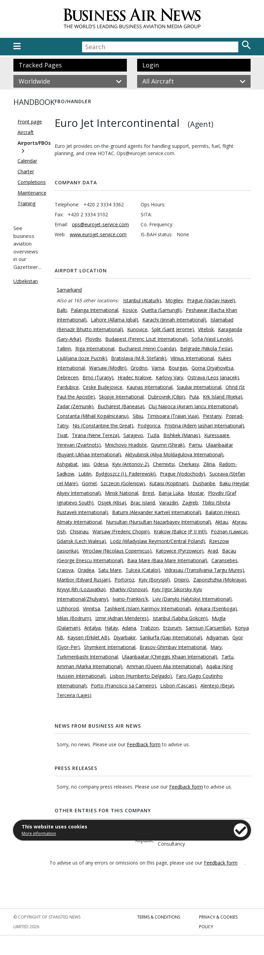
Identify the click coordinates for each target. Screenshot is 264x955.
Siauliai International (199, 387)
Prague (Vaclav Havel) (211, 300)
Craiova (65, 570)
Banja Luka (171, 493)
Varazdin (168, 502)
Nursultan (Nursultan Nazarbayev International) (158, 522)
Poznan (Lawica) (229, 531)
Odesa (101, 464)
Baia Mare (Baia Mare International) (167, 560)
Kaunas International (149, 387)
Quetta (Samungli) (161, 310)
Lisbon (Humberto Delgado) (141, 676)
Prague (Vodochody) (182, 473)
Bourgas (177, 368)
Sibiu (138, 416)
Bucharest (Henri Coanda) (147, 348)
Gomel (89, 483)
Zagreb (190, 502)
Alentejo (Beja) (217, 685)
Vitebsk (206, 329)
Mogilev (174, 300)
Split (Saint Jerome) (173, 329)
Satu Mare (109, 570)
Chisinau (79, 531)
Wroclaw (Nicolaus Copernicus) (117, 550)
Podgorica (149, 425)
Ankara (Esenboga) (216, 608)
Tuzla (153, 435)
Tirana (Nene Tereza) (95, 435)
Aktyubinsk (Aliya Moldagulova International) (174, 454)
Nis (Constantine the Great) (103, 425)
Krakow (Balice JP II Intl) (180, 531)
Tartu (227, 656)
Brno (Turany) (97, 377)
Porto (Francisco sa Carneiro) (123, 685)
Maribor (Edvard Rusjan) (83, 579)
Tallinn (64, 348)
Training (26, 203)
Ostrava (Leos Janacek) (213, 377)
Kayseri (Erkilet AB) (88, 637)
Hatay (111, 628)
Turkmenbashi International (87, 656)
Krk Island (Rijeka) (222, 396)
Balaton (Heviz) (222, 512)
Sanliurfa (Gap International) (171, 637)
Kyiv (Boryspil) (154, 579)
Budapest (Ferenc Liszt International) (146, 339)
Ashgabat (67, 464)
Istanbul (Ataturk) (142, 300)
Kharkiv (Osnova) (128, 589)
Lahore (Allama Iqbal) (114, 319)
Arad (213, 550)
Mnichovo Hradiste (126, 445)
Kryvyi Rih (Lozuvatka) (81, 589)
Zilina (209, 464)
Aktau (221, 522)
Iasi (85, 464)
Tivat (62, 435)
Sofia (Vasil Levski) (211, 339)
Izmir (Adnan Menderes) (121, 618)
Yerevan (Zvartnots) (79, 445)
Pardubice (68, 387)
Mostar (196, 493)
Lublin (84, 473)
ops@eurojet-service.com (100, 224)
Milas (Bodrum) (74, 618)
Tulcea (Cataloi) (142, 570)
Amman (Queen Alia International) (164, 666)
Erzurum (172, 628)
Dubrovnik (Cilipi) (166, 396)
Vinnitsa (91, 608)
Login (150, 65)
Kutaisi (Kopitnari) (168, 483)
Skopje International (121, 396)
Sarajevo (133, 435)
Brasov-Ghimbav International (173, 647)
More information (39, 833)
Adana (129, 628)
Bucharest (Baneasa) (121, 406)
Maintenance (32, 192)
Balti (62, 310)
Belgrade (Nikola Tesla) (206, 348)
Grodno (139, 368)
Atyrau (239, 522)
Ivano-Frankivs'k (130, 599)
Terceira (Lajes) (74, 695)
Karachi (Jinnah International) (174, 319)
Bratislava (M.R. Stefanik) (138, 358)
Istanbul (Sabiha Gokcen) (180, 618)
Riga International (94, 348)
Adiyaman (217, 637)
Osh (61, 531)
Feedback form (144, 744)
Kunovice (137, 329)
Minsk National (121, 493)
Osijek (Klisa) (112, 502)
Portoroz (124, 579)
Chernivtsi (164, 464)
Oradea (86, 570)
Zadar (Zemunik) (75, 406)
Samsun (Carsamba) (208, 628)
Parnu (195, 445)
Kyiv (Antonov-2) (130, 464)
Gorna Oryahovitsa (212, 368)
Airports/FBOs (34, 143)
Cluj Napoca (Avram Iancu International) (193, 406)
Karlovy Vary (169, 377)
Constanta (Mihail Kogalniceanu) (93, 416)
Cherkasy (189, 464)
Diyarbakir (124, 637)
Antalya (92, 628)
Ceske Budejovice (102, 387)
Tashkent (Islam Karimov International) (147, 608)
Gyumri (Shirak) (168, 445)
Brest (148, 493)
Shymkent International (109, 647)
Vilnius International (192, 358)
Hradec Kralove (135, 377)
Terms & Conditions (158, 917)
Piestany (212, 416)
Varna (158, 368)
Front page (30, 121)
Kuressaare (216, 435)
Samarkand (69, 289)
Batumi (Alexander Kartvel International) (156, 512)
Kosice (129, 310)
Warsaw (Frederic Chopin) (121, 531)
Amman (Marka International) (89, 666)
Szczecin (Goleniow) (123, 483)
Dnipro (181, 579)
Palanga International (94, 310)
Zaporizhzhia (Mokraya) (219, 579)
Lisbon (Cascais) (178, 685)
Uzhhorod (68, 608)
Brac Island (142, 502)
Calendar (27, 161)
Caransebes (224, 560)
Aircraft (26, 132)
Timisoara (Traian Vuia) (173, 416)
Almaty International (79, 522)
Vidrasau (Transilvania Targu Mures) (204, 570)
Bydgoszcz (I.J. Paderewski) (126, 473)
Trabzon (149, 628)
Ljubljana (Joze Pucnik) (82, 358)
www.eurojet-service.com (98, 234)
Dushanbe (203, 483)
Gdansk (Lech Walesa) (81, 541)
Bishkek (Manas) (181, 435)
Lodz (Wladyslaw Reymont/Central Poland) (157, 541)
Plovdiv (93, 339)
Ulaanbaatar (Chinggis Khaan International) (169, 656)
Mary (216, 647)
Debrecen (67, 377)
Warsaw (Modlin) (107, 368)
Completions (32, 182)
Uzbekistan (25, 281)
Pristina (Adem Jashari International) (204, 425)
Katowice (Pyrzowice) (180, 550)
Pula (194, 396)
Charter (26, 171)
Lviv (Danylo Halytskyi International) (192, 599)
